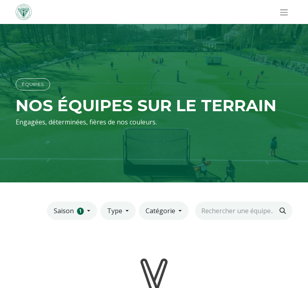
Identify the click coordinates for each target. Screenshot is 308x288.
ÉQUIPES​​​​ (33, 84)
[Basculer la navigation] (284, 12)
